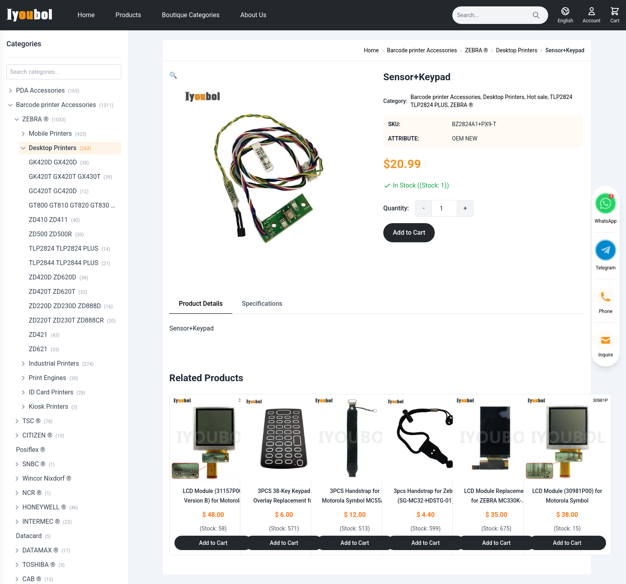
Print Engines (53, 378)
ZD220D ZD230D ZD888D (71, 306)
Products (128, 15)
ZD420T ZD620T (58, 291)
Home (86, 15)
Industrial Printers (61, 363)
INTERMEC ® (47, 521)
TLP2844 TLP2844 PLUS (69, 263)
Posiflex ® (30, 449)
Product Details (201, 303)
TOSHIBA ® (43, 564)
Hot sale (537, 97)
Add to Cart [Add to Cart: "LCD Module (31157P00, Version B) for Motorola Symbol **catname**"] (213, 543)
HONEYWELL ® (50, 507)
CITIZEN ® (43, 435)
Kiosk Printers (53, 406)
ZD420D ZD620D (58, 277)
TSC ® (37, 421)
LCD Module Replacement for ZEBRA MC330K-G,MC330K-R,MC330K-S (496, 500)
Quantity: (396, 208)
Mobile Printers (57, 133)
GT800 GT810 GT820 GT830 (75, 205)
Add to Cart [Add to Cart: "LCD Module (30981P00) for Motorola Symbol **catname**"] (567, 543)
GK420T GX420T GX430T (70, 176)
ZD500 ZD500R (56, 234)
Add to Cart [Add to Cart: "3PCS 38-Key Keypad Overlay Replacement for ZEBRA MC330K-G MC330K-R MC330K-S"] (284, 543)
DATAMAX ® (46, 550)
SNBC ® (38, 464)
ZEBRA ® (44, 119)
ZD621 (44, 349)
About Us (253, 15)
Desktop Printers (60, 148)
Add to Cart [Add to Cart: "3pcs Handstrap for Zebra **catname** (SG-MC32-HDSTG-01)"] (425, 543)
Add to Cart (409, 232)
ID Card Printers (57, 392)
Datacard (33, 536)
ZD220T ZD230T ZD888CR (72, 320)
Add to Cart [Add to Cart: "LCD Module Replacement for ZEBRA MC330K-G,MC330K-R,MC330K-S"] (496, 543)
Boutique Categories (191, 15)
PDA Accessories (47, 90)
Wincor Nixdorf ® (46, 478)
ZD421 (44, 335)
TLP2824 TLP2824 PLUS (69, 248)
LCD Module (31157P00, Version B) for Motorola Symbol (213, 500)
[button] (173, 75)
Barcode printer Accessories (64, 105)
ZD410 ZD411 (54, 220)
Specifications (262, 303)
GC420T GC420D (59, 191)
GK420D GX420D (59, 162)
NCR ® (36, 493)
